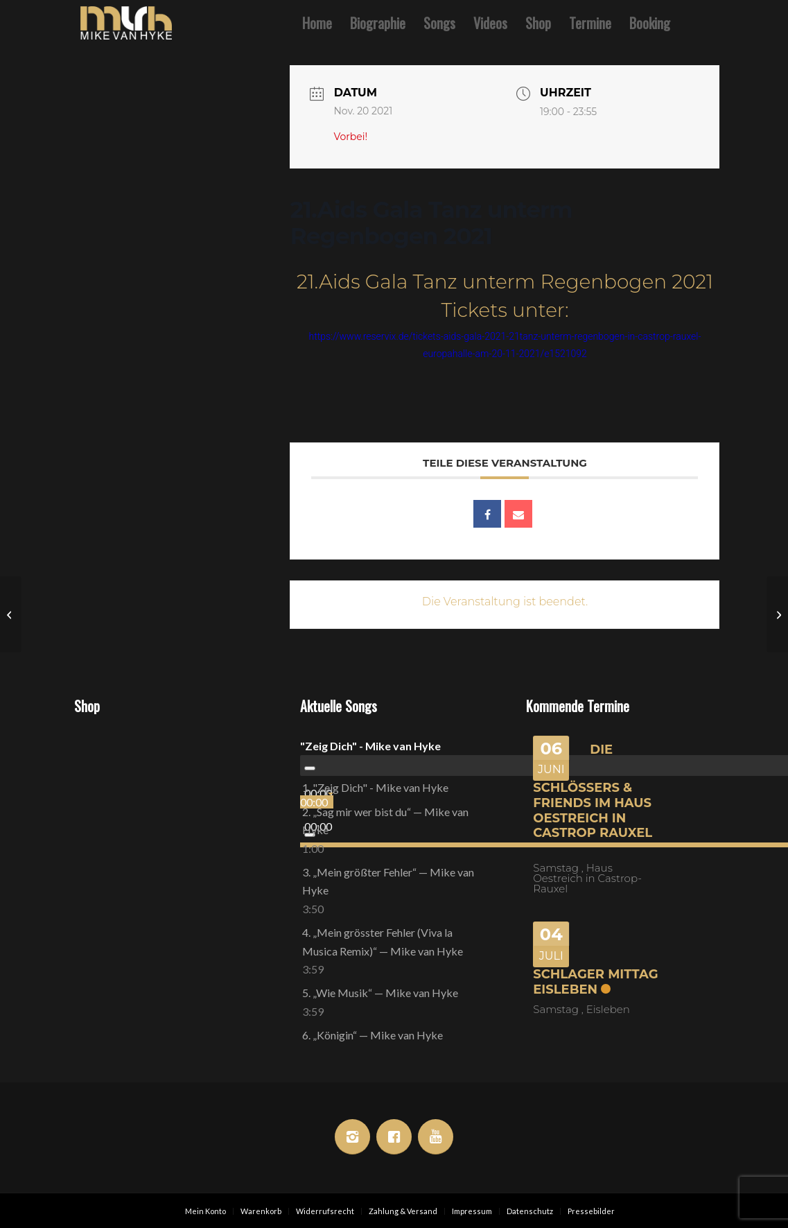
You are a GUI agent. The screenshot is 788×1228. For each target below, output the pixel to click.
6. (372, 1034)
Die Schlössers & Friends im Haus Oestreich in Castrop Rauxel (592, 791)
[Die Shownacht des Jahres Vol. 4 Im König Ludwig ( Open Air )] (10, 614)
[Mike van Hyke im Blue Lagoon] (777, 614)
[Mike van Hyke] (126, 23)
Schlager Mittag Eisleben (595, 982)
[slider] (316, 801)
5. (380, 992)
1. (375, 787)
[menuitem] (317, 23)
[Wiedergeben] (309, 768)
